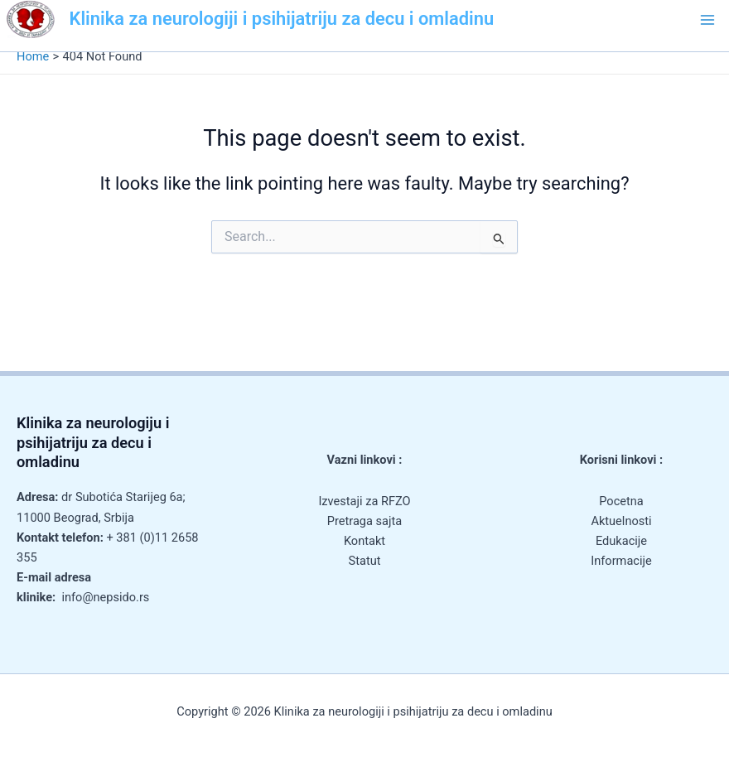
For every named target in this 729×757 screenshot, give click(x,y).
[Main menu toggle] (707, 19)
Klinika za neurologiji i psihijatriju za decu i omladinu (282, 18)
